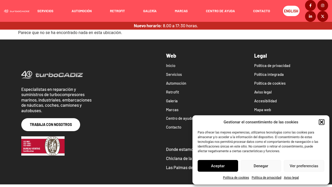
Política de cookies (236, 177)
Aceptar (218, 166)
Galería (151, 11)
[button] (321, 122)
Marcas (182, 11)
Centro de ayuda (222, 11)
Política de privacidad (266, 177)
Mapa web (262, 110)
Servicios (47, 11)
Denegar (261, 166)
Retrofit (119, 11)
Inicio (170, 65)
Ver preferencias (304, 166)
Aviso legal (291, 177)
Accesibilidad (265, 101)
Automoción (83, 11)
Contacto (263, 11)
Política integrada (269, 74)
